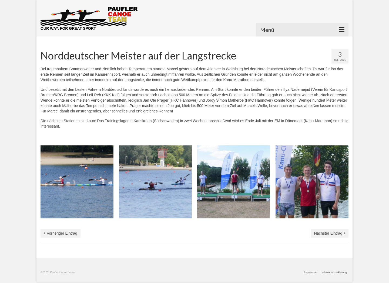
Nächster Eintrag (328, 233)
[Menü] (302, 29)
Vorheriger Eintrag (62, 233)
